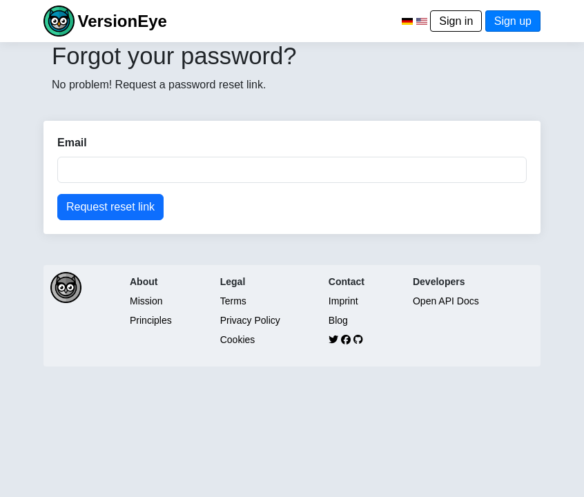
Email (72, 142)
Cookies (237, 339)
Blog (338, 320)
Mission (146, 300)
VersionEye (121, 21)
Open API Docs (446, 300)
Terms (233, 300)
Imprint (343, 300)
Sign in (456, 21)
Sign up (513, 21)
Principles (151, 320)
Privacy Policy (250, 320)
